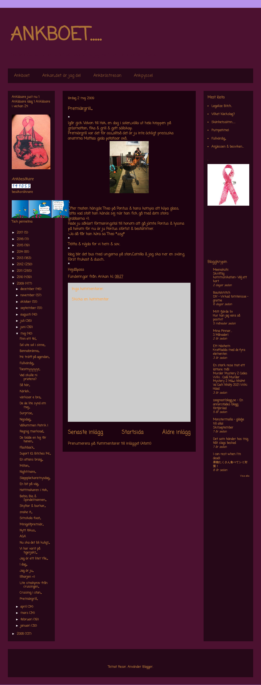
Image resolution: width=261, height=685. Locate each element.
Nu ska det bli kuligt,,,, (35, 543)
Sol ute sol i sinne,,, (32, 345)
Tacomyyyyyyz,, (30, 369)
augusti (26, 314)
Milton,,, (24, 466)
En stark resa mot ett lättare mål (229, 367)
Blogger (147, 667)
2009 (21, 283)
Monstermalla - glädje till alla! (228, 421)
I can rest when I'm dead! (227, 456)
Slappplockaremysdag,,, (35, 478)
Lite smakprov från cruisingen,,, (34, 585)
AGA (23, 536)
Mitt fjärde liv (223, 312)
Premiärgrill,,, (29, 599)
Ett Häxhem (221, 346)
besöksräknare (22, 192)
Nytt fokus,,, (27, 530)
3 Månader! (220, 335)
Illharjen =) (27, 577)
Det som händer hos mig (230, 439)
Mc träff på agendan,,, (34, 357)
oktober (26, 302)
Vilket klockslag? (223, 114)
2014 (20, 252)
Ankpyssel (143, 76)
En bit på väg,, (29, 484)
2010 (20, 277)
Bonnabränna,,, (29, 351)
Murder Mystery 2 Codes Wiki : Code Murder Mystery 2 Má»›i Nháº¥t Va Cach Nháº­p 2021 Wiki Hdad (230, 381)
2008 (21, 634)
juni (23, 327)
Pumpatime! (220, 130)
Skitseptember (223, 427)
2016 (21, 239)
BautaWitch (221, 293)
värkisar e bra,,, (30, 397)
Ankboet (22, 76)
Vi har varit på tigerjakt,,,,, (30, 550)
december (27, 289)
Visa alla (244, 476)
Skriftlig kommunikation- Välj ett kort (230, 278)
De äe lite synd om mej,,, (33, 405)
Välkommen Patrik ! (34, 425)
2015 (20, 245)
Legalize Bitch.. (221, 106)
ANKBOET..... (55, 35)
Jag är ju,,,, (26, 571)
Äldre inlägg (176, 432)
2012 (21, 264)
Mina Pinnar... (222, 331)
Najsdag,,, (25, 419)
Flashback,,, (27, 447)
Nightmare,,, (28, 472)
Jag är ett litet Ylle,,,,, (34, 558)
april (24, 607)
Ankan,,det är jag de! (61, 76)
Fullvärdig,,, (27, 363)
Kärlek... (25, 391)
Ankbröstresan (107, 76)
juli (23, 321)
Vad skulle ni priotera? (28, 377)
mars (24, 613)
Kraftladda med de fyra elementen (229, 352)
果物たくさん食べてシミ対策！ (230, 464)
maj (23, 333)
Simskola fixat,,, (30, 518)
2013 (20, 258)
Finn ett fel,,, (28, 339)
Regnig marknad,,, (32, 431)
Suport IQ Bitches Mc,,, (35, 453)
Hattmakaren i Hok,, (34, 490)
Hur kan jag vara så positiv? (226, 317)
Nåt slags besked (224, 443)
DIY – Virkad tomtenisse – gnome (230, 298)
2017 (20, 232)
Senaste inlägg (85, 432)
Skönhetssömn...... (223, 122)
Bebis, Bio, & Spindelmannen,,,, (33, 498)
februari (26, 619)
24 (26, 106)
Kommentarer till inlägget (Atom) (124, 444)
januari (25, 626)
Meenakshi (220, 270)
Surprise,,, (26, 413)
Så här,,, (25, 385)
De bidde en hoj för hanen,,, (33, 440)
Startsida (133, 432)
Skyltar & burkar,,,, (32, 506)
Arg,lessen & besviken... (227, 146)
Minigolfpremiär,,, (31, 524)
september (28, 308)
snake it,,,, (26, 512)
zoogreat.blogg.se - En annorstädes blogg (228, 402)
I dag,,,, (23, 564)
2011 (20, 271)
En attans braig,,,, (31, 459)
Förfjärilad (220, 408)
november (28, 295)
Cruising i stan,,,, (30, 592)
